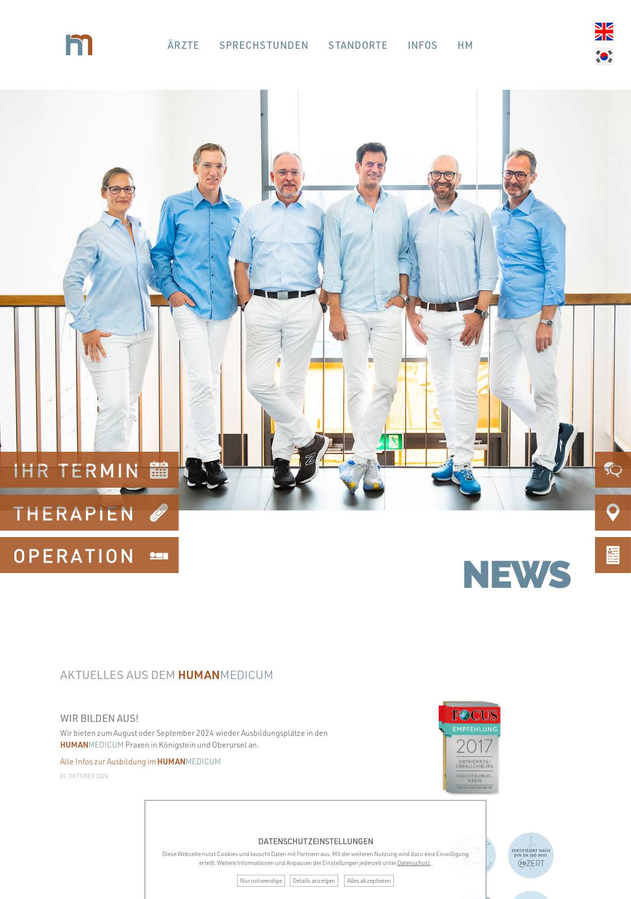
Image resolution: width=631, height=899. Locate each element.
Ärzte (184, 44)
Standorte (358, 44)
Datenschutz (413, 862)
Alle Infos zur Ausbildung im (140, 761)
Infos (423, 44)
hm (465, 44)
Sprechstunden (264, 44)
